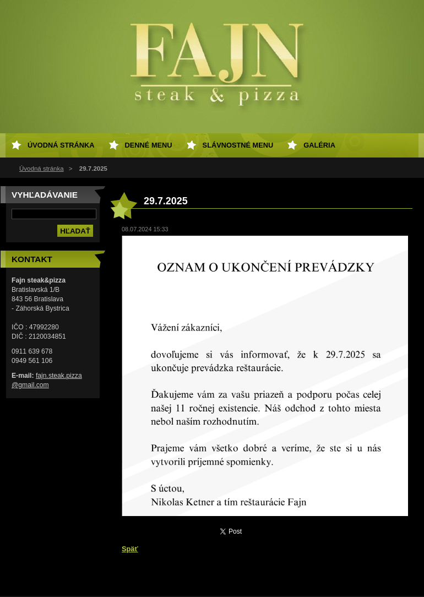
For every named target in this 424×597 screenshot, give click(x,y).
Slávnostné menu (238, 145)
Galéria (319, 145)
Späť (130, 549)
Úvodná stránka (41, 168)
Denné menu (148, 145)
